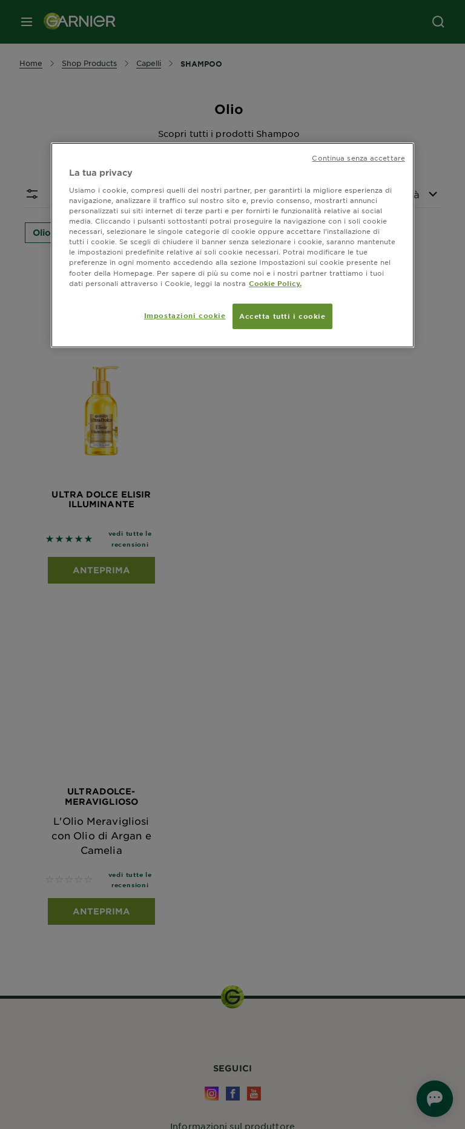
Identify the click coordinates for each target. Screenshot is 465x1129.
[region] (232, 244)
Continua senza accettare (358, 157)
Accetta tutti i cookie (282, 315)
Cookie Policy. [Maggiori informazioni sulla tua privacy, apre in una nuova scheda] (275, 283)
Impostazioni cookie (185, 315)
